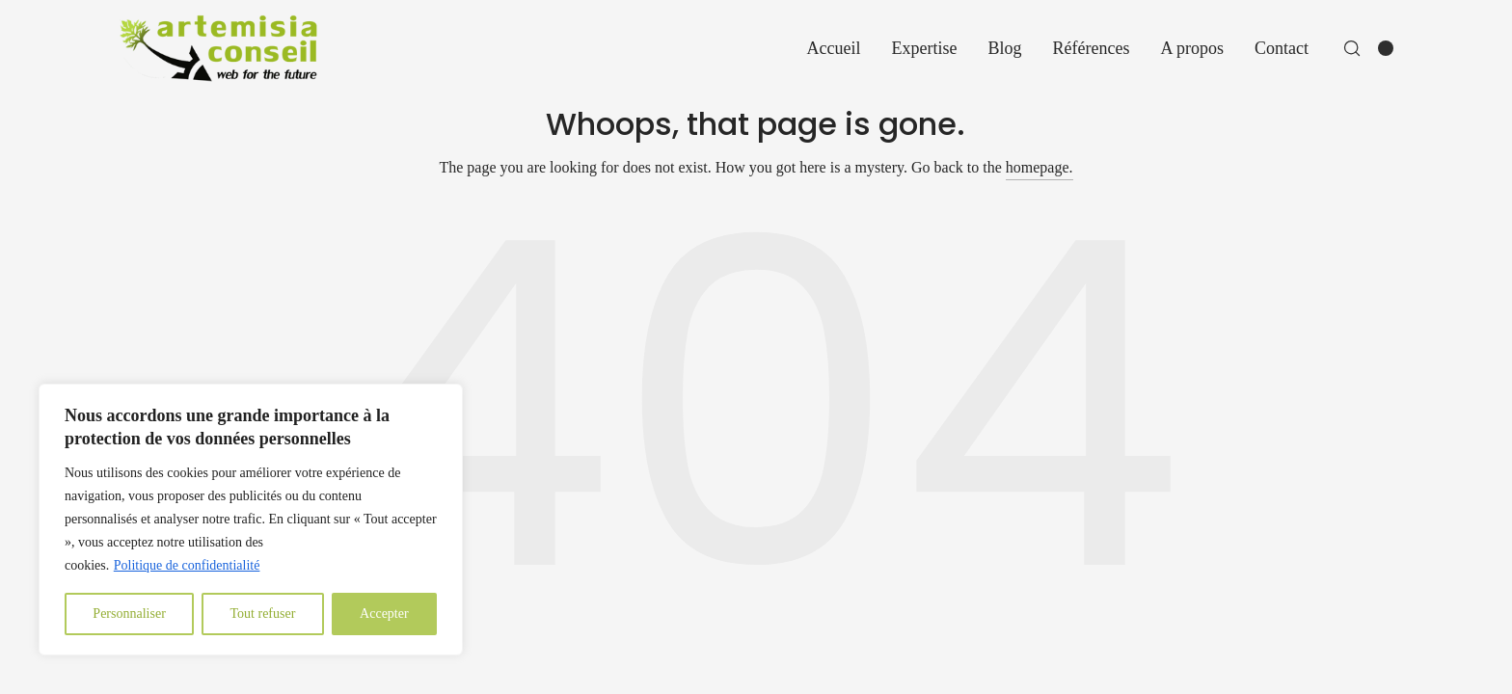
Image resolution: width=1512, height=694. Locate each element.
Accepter (384, 613)
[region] (251, 519)
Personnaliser (129, 613)
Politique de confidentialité (187, 565)
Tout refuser (263, 613)
